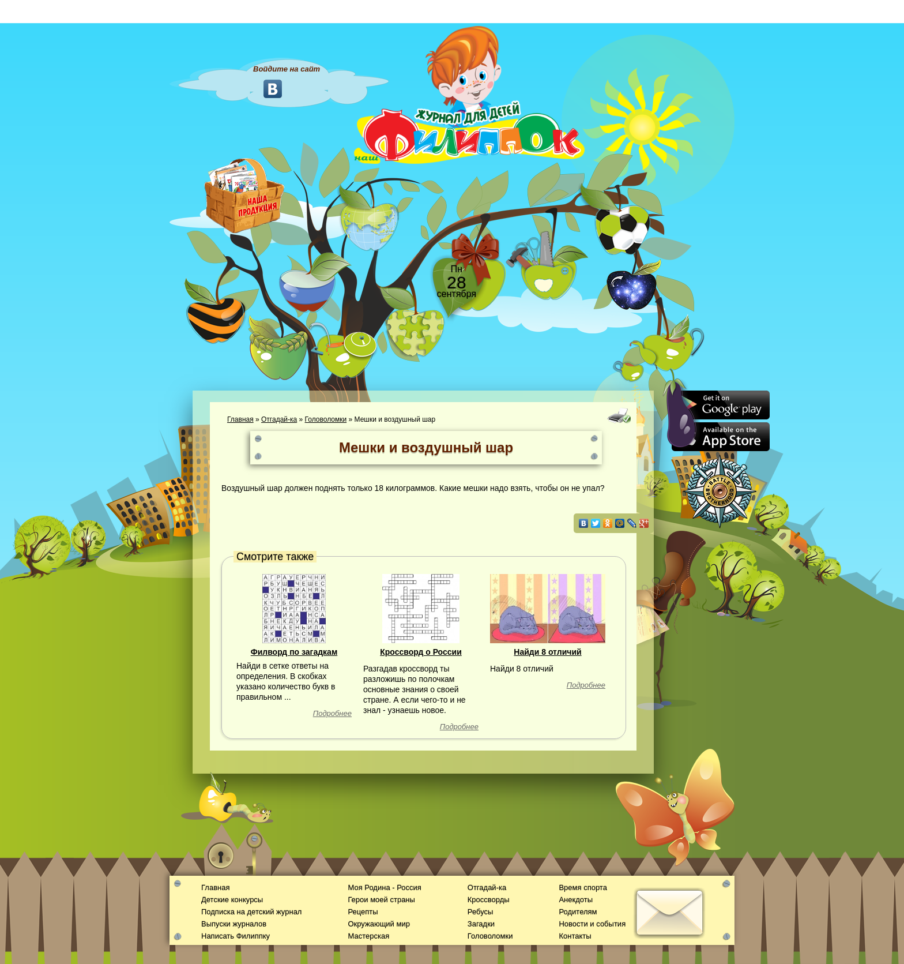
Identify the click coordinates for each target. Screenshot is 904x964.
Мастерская (368, 936)
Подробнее (332, 713)
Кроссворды (489, 899)
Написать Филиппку (235, 936)
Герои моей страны (381, 899)
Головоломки (326, 419)
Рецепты (363, 911)
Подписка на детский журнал (251, 911)
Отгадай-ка (279, 419)
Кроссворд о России (421, 652)
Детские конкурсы (232, 899)
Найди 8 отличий (547, 652)
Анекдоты (576, 899)
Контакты (575, 936)
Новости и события (592, 924)
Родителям (578, 911)
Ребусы (481, 911)
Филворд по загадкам (294, 652)
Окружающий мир (378, 924)
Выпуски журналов (233, 924)
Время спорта (583, 887)
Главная (240, 419)
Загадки (481, 924)
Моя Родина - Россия (384, 887)
